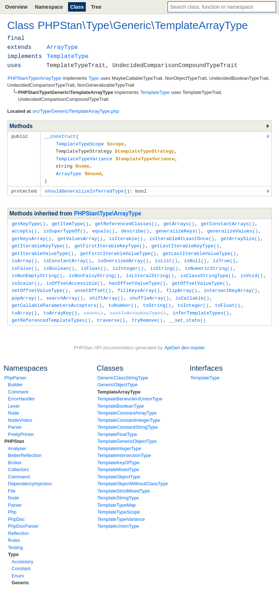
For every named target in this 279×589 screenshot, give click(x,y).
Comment (18, 384)
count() (93, 305)
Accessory (22, 553)
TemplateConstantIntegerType (128, 412)
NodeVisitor (20, 412)
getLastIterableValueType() (199, 249)
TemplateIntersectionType (124, 447)
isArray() (24, 255)
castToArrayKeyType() (138, 305)
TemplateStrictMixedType (123, 483)
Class (77, 7)
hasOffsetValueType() (137, 277)
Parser (15, 419)
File (12, 483)
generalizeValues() (232, 227)
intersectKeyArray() (230, 284)
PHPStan (14, 433)
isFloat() (93, 263)
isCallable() (193, 291)
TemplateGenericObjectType (127, 433)
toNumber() (122, 298)
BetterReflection (25, 447)
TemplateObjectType (118, 468)
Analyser (17, 440)
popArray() (26, 291)
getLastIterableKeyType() (185, 241)
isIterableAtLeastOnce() (181, 234)
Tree (96, 7)
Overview (16, 7)
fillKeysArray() (139, 284)
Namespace (49, 7)
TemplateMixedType (118, 461)
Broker (15, 454)
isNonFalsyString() (94, 270)
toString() (157, 298)
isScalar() (26, 277)
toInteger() (192, 298)
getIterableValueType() (43, 249)
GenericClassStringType (122, 369)
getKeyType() (29, 220)
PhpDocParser (23, 518)
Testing (15, 539)
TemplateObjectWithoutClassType (132, 475)
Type (13, 546)
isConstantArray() (67, 255)
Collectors (18, 461)
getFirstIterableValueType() (118, 249)
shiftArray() (106, 291)
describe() (135, 227)
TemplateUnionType (118, 518)
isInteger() (128, 263)
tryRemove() (147, 312)
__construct (60, 136)
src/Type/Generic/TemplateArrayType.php (76, 111)
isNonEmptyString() (37, 270)
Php (12, 504)
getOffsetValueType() (200, 277)
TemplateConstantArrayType (127, 405)
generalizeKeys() (178, 227)
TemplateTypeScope (118, 504)
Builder (15, 376)
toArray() (24, 305)
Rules (14, 532)
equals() (103, 227)
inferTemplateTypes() (201, 305)
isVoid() (251, 270)
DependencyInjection (30, 475)
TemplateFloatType (117, 426)
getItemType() (70, 220)
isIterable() (126, 234)
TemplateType (205, 369)
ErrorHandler (21, 391)
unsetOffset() (93, 284)
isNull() (195, 255)
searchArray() (64, 291)
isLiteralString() (150, 270)
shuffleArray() (149, 291)
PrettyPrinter (21, 426)
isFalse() (24, 263)
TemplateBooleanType (120, 398)
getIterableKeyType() (40, 241)
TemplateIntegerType (119, 440)
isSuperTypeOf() (64, 227)
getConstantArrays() (227, 220)
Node (13, 405)
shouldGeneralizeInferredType (84, 188)
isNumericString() (209, 263)
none (9, 582)
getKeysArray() (31, 234)
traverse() (111, 312)
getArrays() (178, 220)
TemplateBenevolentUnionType (129, 391)
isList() (166, 255)
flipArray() (181, 284)
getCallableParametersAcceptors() (57, 298)
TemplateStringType (118, 490)
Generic (20, 574)
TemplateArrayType (118, 384)
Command (19, 468)
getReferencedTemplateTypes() (51, 312)
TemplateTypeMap (116, 497)
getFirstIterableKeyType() (110, 241)
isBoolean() (59, 263)
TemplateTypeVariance (121, 511)
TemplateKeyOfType (118, 454)
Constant (21, 560)
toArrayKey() (60, 305)
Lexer (14, 398)
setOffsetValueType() (40, 284)
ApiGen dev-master (184, 339)
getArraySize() (240, 234)
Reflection (18, 525)
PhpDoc (16, 511)
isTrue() (224, 255)
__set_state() (187, 312)
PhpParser (15, 369)
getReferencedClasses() (126, 220)
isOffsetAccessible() (74, 277)
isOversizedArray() (123, 255)
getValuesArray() (80, 234)
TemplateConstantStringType (127, 419)
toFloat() (227, 298)
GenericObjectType (117, 376)
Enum (18, 568)
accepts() (24, 227)
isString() (164, 263)
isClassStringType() (207, 270)
